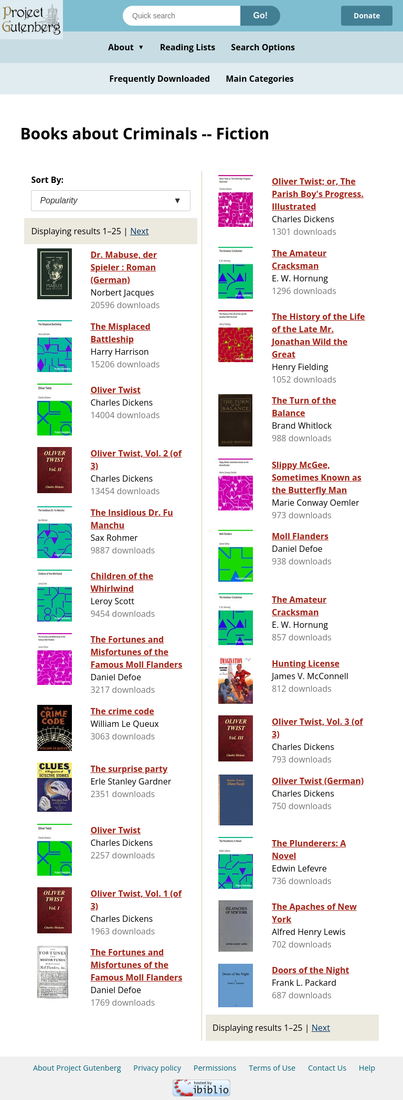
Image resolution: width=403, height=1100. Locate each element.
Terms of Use (272, 1068)
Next (139, 231)
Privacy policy (157, 1068)
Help (367, 1068)
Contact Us (327, 1068)
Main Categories (260, 78)
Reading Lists (188, 47)
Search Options (263, 47)
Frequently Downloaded (159, 78)
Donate (366, 15)
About (126, 47)
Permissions (215, 1068)
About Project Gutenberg (77, 1068)
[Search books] (181, 16)
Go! (260, 15)
